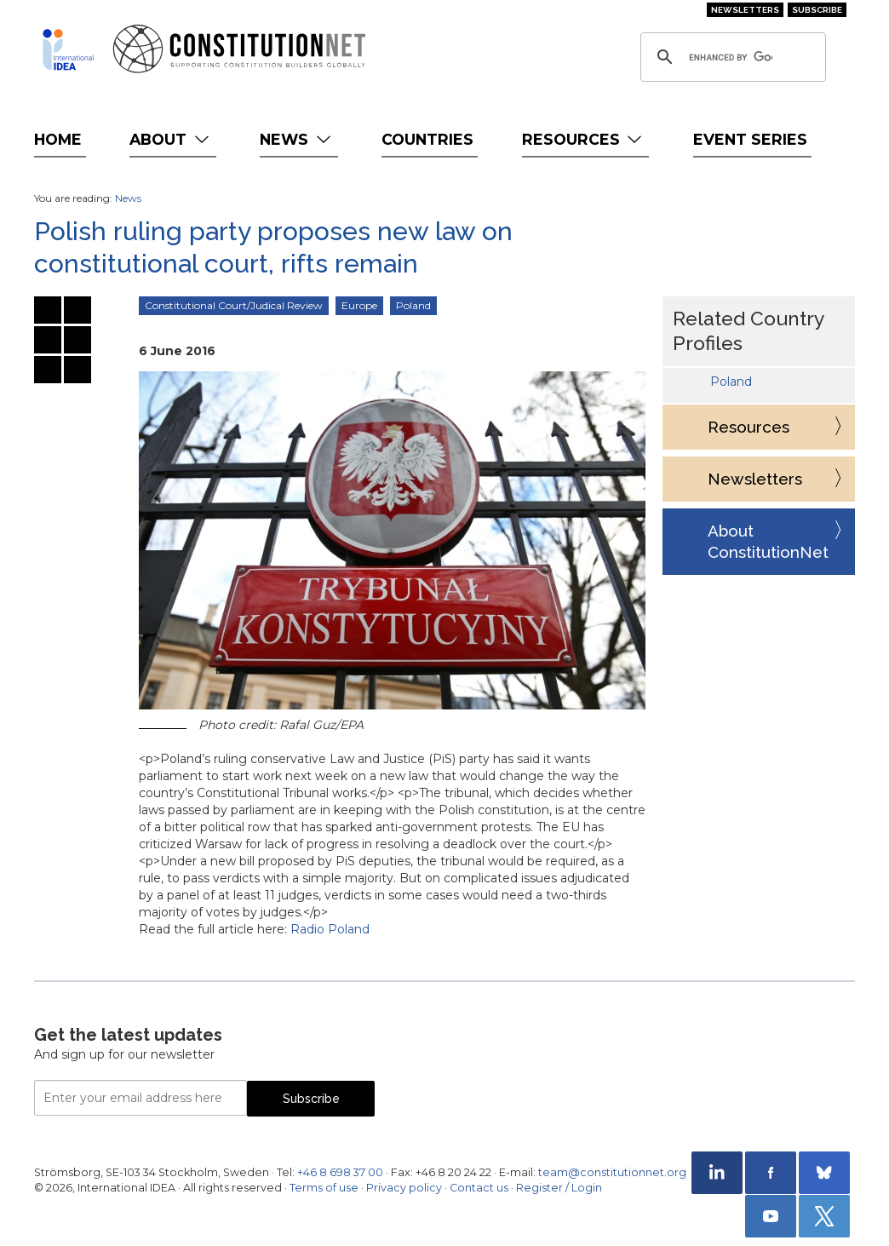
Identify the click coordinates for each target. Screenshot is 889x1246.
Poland (413, 305)
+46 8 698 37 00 (340, 1172)
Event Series (750, 139)
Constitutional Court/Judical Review (234, 305)
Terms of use (324, 1187)
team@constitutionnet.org (612, 1172)
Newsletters (745, 9)
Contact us (479, 1187)
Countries (427, 139)
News (297, 139)
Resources (583, 139)
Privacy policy (404, 1187)
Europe (359, 305)
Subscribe (817, 9)
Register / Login (559, 1187)
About (170, 139)
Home (58, 139)
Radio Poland (330, 929)
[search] (730, 57)
